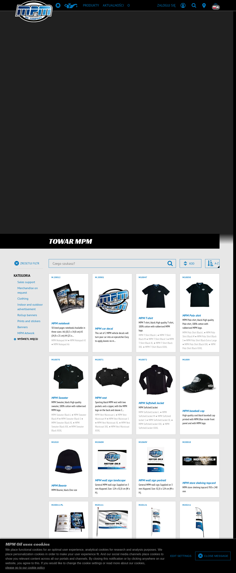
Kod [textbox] (191, 34)
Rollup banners (27, 86)
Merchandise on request (27, 61)
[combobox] (190, 34)
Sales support (26, 53)
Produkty (82, 480)
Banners (22, 98)
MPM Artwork (25, 104)
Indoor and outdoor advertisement (30, 78)
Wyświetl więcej (27, 110)
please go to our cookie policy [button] (25, 567)
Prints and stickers (28, 92)
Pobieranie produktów (118, 486)
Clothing (22, 69)
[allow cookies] (213, 556)
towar (155, 480)
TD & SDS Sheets (138, 480)
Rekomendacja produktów (108, 480)
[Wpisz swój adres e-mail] (47, 455)
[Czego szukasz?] (112, 34)
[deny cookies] (181, 556)
